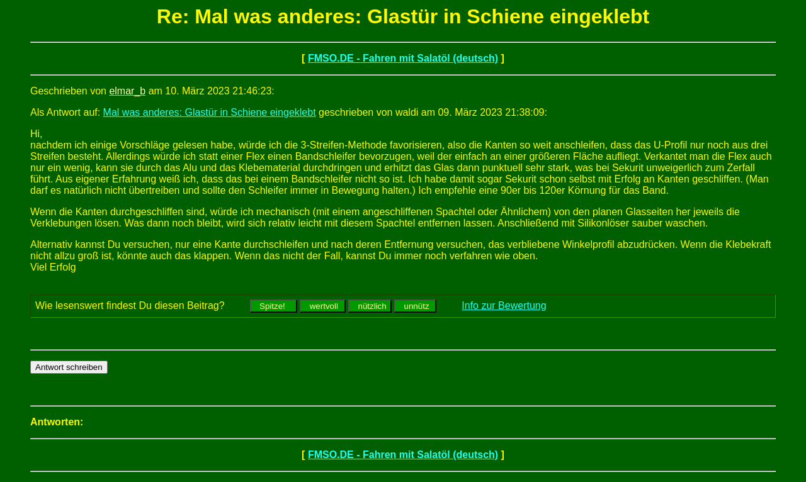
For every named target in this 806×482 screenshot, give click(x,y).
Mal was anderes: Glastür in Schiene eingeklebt (209, 112)
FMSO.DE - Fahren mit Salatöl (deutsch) (403, 58)
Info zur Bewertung (504, 305)
